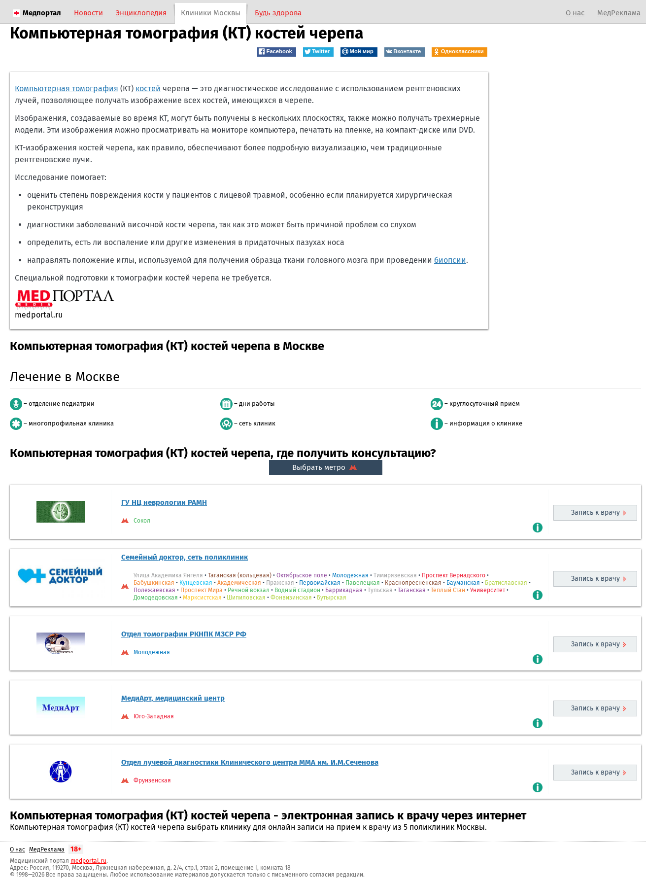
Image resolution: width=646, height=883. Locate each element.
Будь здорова (278, 12)
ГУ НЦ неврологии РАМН (164, 502)
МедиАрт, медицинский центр (173, 698)
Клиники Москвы (210, 12)
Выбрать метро (325, 467)
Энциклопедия (141, 12)
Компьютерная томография (66, 88)
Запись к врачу (595, 512)
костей (148, 88)
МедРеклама (619, 12)
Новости (88, 12)
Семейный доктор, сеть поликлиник (184, 557)
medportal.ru (88, 860)
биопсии (450, 260)
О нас (575, 12)
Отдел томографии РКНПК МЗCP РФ (183, 634)
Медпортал (42, 12)
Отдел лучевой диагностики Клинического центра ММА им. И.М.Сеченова (249, 762)
